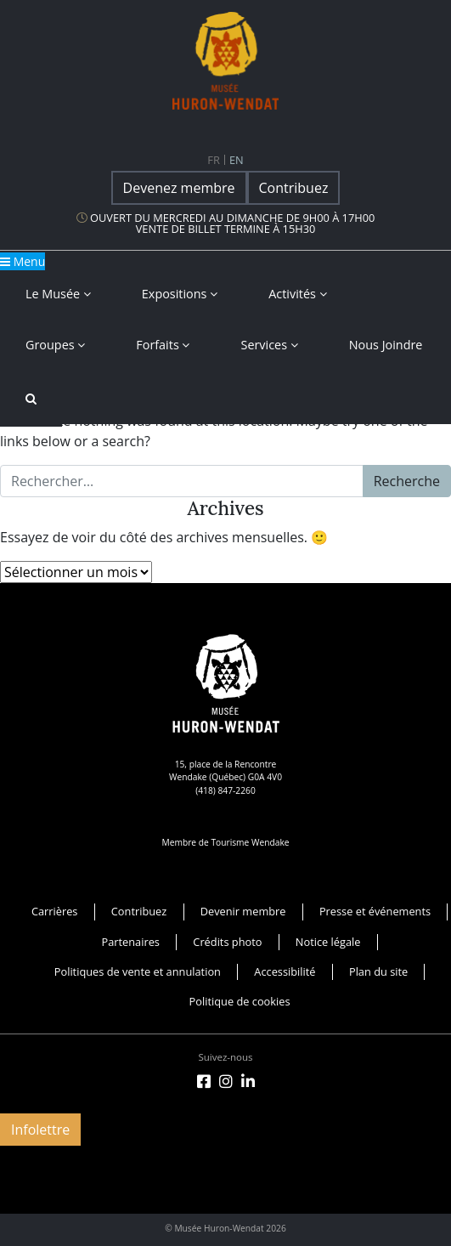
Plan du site (378, 971)
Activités (297, 294)
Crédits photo (227, 941)
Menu (22, 261)
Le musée (58, 294)
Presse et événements (375, 911)
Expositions (179, 294)
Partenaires (130, 941)
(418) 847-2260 (225, 790)
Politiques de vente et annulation (137, 971)
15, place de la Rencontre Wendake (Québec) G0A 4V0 (225, 770)
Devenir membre (243, 911)
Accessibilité (284, 971)
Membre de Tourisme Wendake (225, 842)
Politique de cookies (239, 1001)
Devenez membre (179, 187)
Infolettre (40, 1129)
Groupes (55, 345)
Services (268, 345)
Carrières (54, 911)
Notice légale (328, 941)
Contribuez (294, 187)
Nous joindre (386, 345)
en (236, 159)
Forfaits (162, 345)
